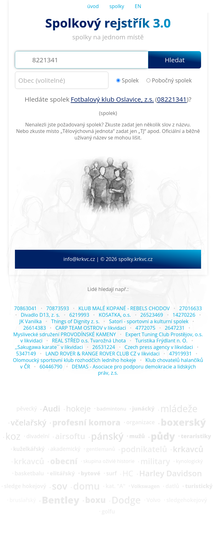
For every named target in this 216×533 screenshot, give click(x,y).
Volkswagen (145, 486)
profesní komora (86, 423)
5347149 (26, 353)
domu (86, 486)
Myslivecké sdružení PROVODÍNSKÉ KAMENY (64, 334)
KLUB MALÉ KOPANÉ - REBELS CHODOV (124, 308)
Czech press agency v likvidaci (159, 347)
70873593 (57, 308)
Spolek (127, 80)
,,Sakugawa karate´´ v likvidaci (49, 347)
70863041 (25, 308)
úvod (93, 6)
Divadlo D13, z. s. (40, 314)
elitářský (62, 473)
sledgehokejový (186, 500)
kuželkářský (29, 449)
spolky (116, 6)
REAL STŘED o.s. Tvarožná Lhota (89, 340)
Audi (51, 409)
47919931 (180, 353)
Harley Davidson (170, 473)
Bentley (60, 500)
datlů (172, 486)
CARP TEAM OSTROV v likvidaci (90, 327)
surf (111, 473)
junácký (143, 409)
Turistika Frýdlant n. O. (161, 340)
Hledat (175, 59)
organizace (140, 422)
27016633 (190, 308)
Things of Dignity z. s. (75, 321)
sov (59, 486)
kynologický (189, 461)
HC (127, 473)
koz (13, 436)
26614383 (34, 327)
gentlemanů (100, 449)
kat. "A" (116, 486)
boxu (95, 500)
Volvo (154, 500)
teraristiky (196, 436)
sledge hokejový (25, 486)
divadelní (37, 436)
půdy (163, 436)
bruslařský (23, 500)
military (155, 461)
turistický (199, 486)
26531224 (103, 347)
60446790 (50, 366)
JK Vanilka (30, 321)
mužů (137, 436)
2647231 (175, 327)
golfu (108, 511)
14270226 (183, 314)
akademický (65, 449)
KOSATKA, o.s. (115, 314)
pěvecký (26, 409)
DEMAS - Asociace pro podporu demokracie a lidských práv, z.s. (134, 370)
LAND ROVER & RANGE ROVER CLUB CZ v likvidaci (102, 353)
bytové (90, 473)
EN (138, 6)
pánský (107, 436)
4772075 (145, 327)
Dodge (126, 500)
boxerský (183, 422)
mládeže (179, 408)
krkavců (188, 449)
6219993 (79, 314)
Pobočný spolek (169, 80)
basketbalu (29, 473)
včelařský (28, 423)
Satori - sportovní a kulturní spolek (149, 321)
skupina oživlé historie (109, 461)
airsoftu (70, 436)
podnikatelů (144, 449)
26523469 (151, 314)
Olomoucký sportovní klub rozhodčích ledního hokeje (74, 360)
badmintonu (111, 408)
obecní (63, 461)
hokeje (78, 409)
